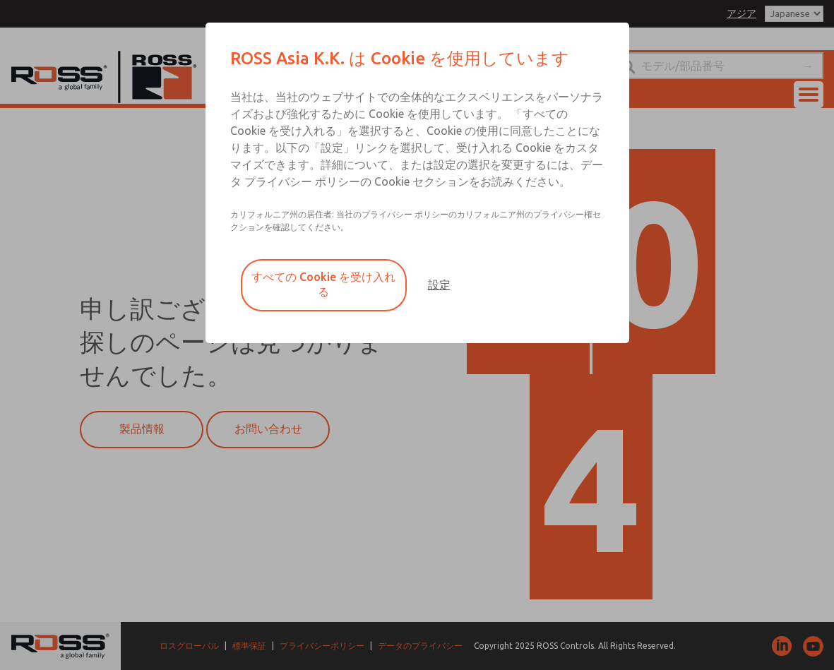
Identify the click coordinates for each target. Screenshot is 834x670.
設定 (439, 284)
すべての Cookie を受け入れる (323, 284)
